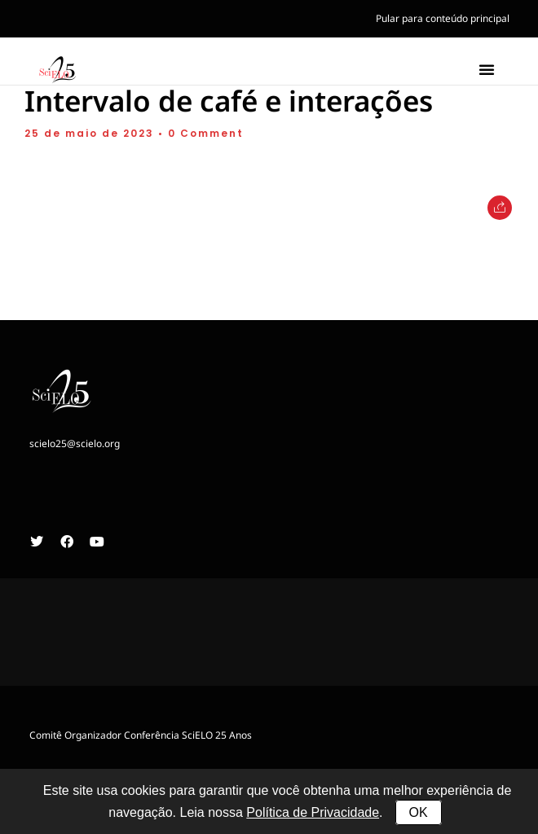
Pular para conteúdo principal (442, 18)
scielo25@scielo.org (74, 449)
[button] (486, 69)
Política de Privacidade (312, 812)
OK (418, 812)
